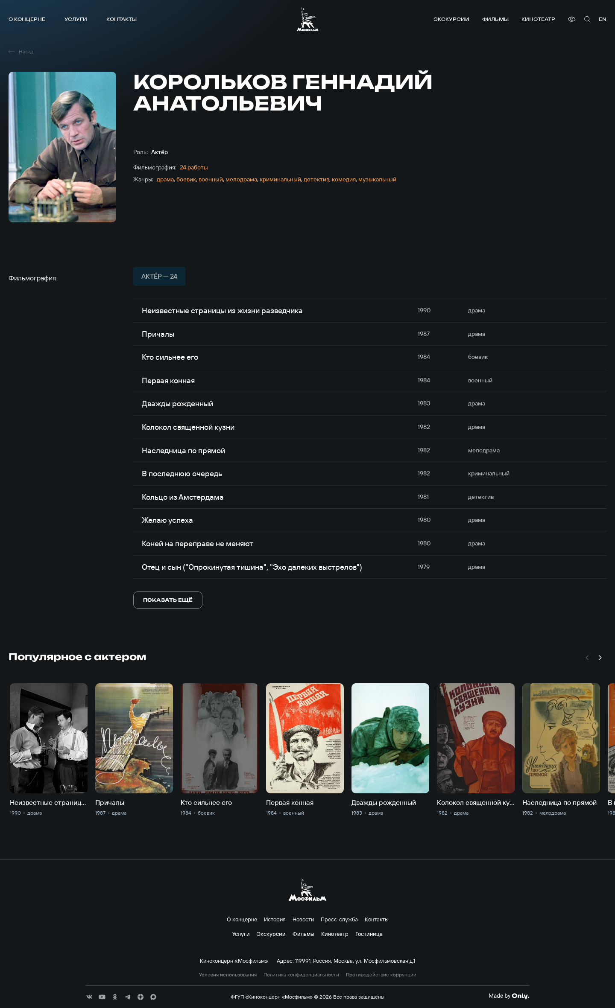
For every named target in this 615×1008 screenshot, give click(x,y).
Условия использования (228, 975)
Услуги (75, 19)
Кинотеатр (538, 19)
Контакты (121, 19)
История (275, 919)
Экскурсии (451, 19)
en (602, 19)
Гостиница (369, 933)
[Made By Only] (509, 996)
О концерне (27, 19)
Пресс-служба (339, 919)
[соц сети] (89, 996)
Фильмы (495, 19)
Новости (303, 919)
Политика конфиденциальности (301, 975)
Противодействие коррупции (381, 975)
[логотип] (308, 19)
